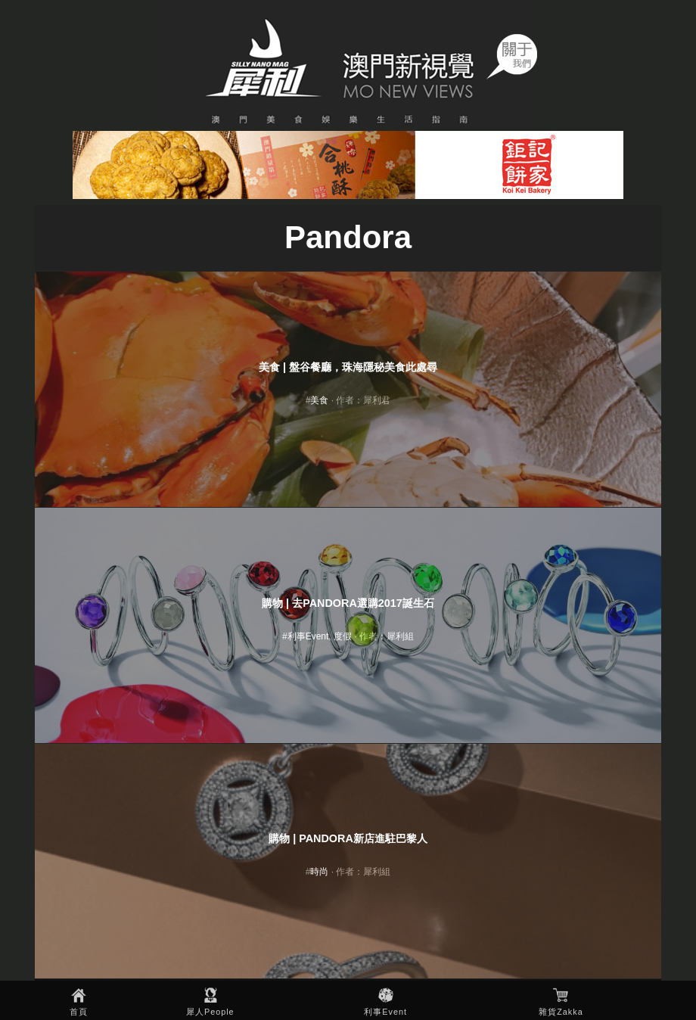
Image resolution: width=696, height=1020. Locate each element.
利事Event (385, 1011)
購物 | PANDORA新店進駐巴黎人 (348, 838)
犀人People (210, 1011)
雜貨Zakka (561, 1011)
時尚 (319, 871)
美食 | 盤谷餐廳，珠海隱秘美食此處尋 (348, 367)
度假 (343, 636)
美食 (319, 400)
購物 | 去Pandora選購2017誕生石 (348, 603)
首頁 (79, 1011)
